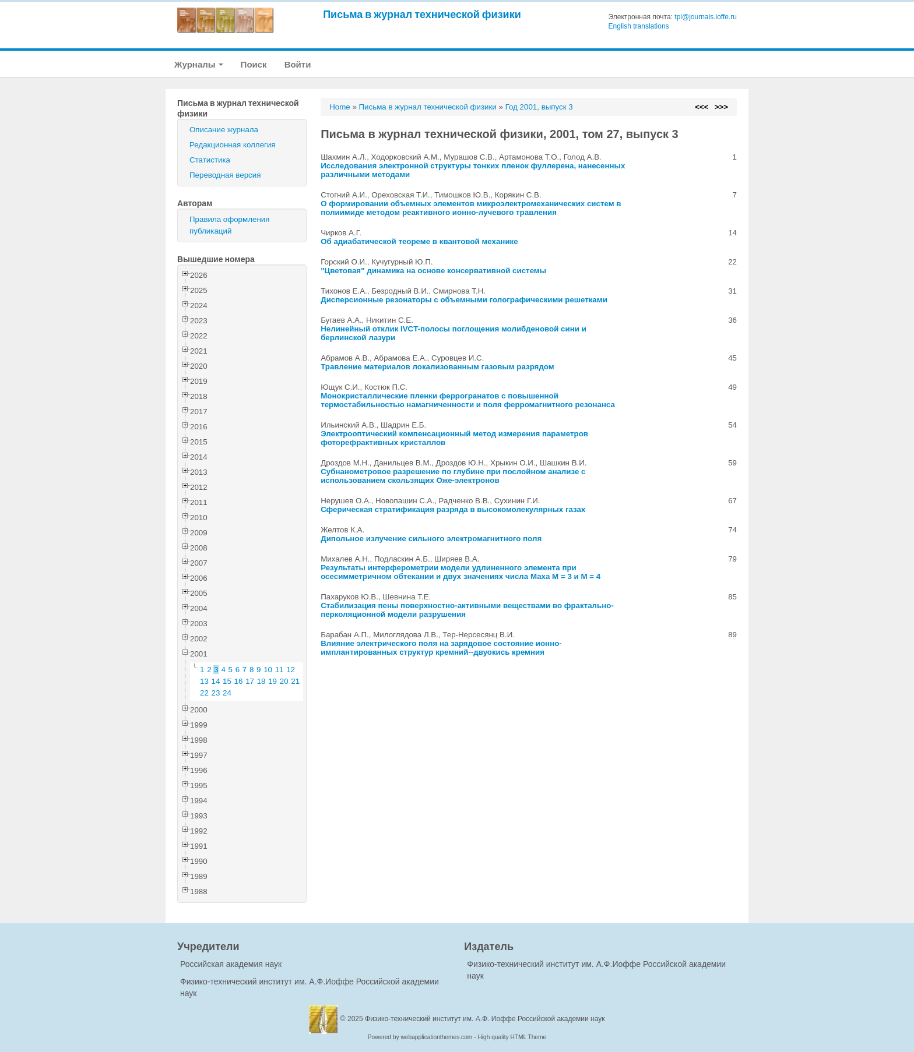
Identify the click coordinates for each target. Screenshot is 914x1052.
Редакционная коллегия (232, 144)
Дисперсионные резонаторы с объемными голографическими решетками (464, 299)
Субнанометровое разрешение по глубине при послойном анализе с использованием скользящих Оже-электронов (453, 476)
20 (284, 681)
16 (238, 681)
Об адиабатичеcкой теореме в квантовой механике (419, 241)
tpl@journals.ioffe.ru (705, 17)
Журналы (198, 64)
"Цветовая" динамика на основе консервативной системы (433, 270)
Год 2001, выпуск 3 (539, 107)
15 (227, 681)
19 (272, 681)
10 (267, 669)
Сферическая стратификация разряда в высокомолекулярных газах (453, 509)
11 (279, 669)
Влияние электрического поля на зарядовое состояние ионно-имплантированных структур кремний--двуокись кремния (441, 647)
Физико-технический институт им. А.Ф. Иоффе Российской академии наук (485, 1019)
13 (204, 681)
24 (227, 693)
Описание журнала (223, 129)
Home (339, 107)
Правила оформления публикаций (229, 225)
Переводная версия (225, 175)
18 (261, 681)
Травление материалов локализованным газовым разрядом (437, 366)
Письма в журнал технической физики (422, 14)
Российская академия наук (231, 964)
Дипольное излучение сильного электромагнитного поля (431, 538)
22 (204, 693)
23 (216, 693)
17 (249, 681)
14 (216, 681)
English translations (639, 26)
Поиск (254, 64)
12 (290, 669)
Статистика (209, 160)
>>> (721, 107)
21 (295, 681)
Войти (297, 64)
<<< (701, 107)
